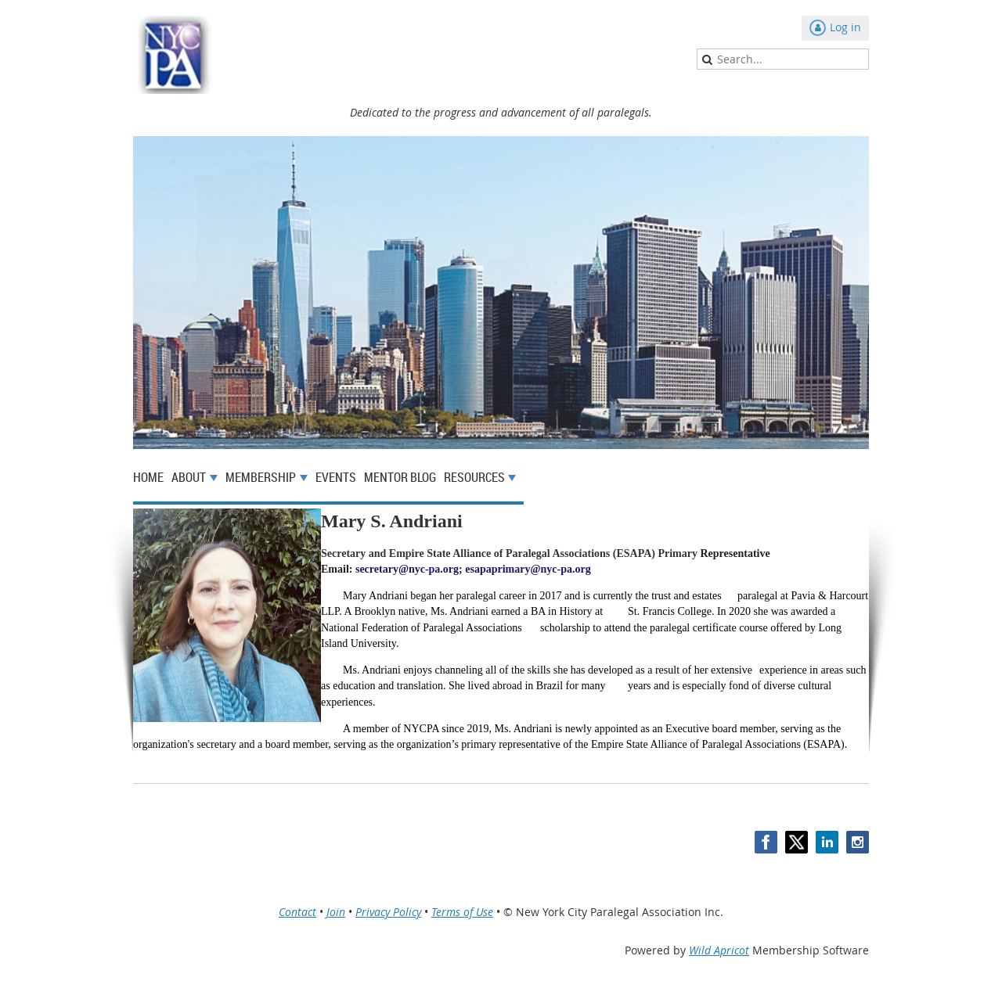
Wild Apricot (719, 950)
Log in (845, 27)
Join (335, 911)
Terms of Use (462, 911)
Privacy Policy (388, 911)
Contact (297, 911)
